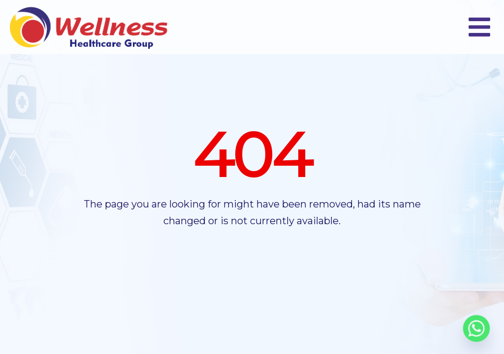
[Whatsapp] (476, 328)
